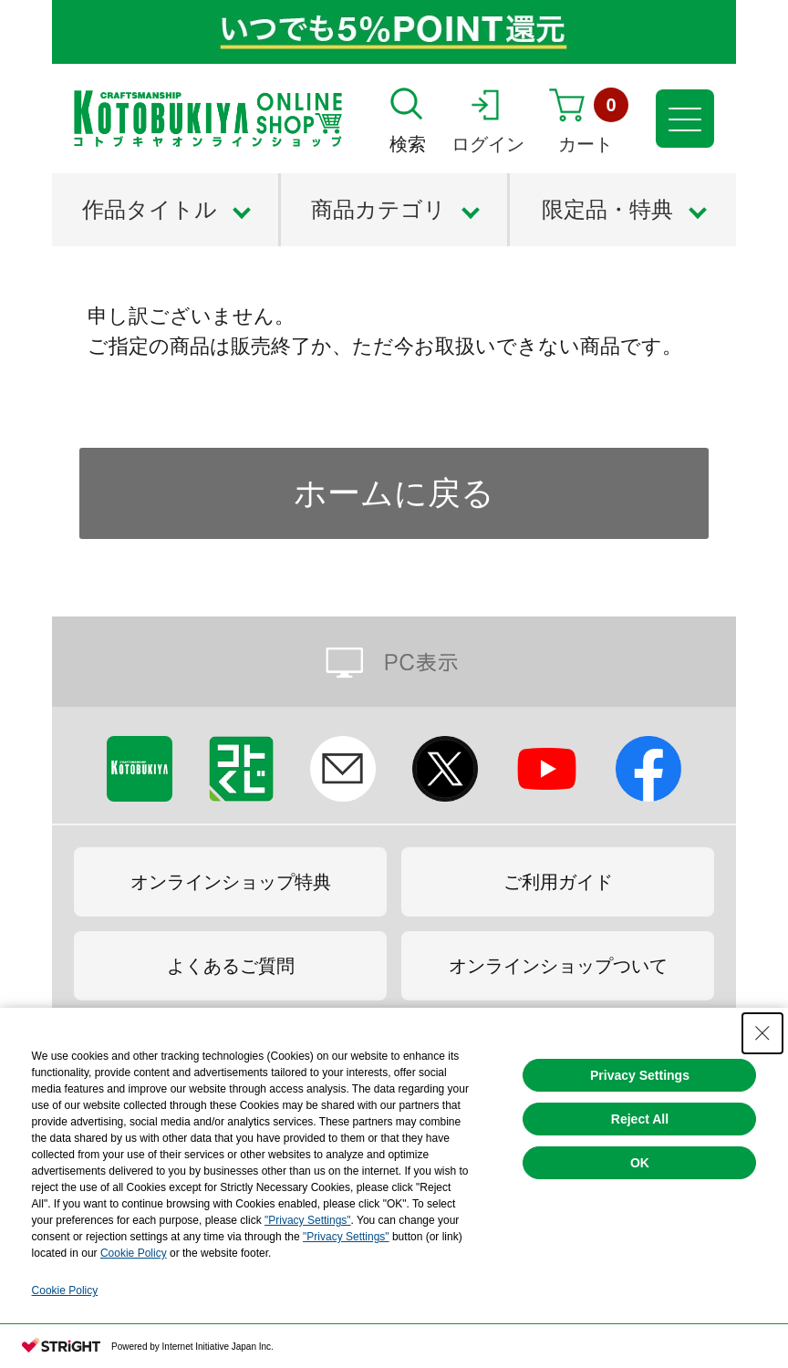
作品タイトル (149, 209)
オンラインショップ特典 (230, 882)
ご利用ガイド (558, 882)
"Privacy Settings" (307, 1220)
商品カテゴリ (378, 209)
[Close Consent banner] (762, 1033)
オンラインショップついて (558, 966)
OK (639, 1163)
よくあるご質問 (231, 966)
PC (394, 662)
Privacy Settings (640, 1075)
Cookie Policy (133, 1253)
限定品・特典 (607, 209)
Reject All (640, 1119)
